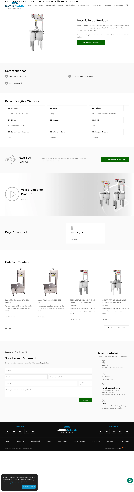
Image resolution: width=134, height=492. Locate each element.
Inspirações (70, 5)
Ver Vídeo (25, 242)
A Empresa (97, 5)
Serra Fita (32, 42)
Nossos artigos (83, 5)
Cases (60, 5)
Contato (108, 5)
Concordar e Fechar (29, 486)
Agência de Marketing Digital (113, 490)
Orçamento (118, 5)
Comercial (39, 5)
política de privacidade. (17, 483)
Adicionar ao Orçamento (91, 85)
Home (29, 5)
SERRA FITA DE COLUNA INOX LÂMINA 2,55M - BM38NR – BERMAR (56, 42)
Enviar (85, 443)
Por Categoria (23, 42)
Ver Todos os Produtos (116, 370)
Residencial (50, 5)
